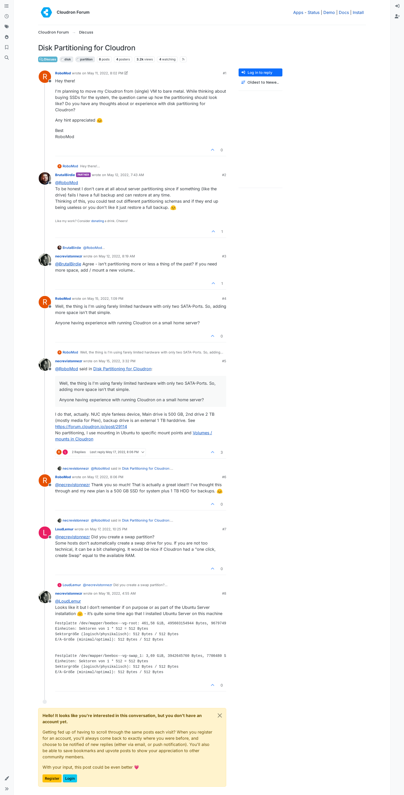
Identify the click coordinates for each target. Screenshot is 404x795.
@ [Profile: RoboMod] (66, 182)
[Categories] (6, 6)
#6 (224, 477)
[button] (6, 778)
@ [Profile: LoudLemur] (68, 601)
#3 (224, 256)
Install (358, 12)
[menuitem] (397, 6)
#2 (224, 175)
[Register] (397, 16)
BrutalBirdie (65, 175)
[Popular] (6, 37)
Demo (329, 12)
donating (97, 221)
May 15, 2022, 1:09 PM (105, 298)
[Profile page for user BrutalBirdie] (45, 178)
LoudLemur (64, 529)
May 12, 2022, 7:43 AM (125, 175)
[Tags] (6, 27)
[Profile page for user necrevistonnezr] (45, 260)
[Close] (220, 715)
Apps (298, 12)
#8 (224, 593)
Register (52, 778)
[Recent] (6, 16)
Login (70, 778)
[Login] (397, 6)
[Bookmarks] (6, 47)
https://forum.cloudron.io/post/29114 (91, 426)
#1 (224, 73)
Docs (344, 12)
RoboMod (63, 73)
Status (313, 12)
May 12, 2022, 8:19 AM (117, 256)
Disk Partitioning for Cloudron (122, 368)
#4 (224, 298)
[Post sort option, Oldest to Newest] (260, 82)
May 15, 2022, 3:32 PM (117, 361)
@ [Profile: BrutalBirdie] (68, 263)
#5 (224, 361)
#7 (224, 529)
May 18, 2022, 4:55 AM (117, 593)
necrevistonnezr (68, 256)
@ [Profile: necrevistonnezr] (72, 484)
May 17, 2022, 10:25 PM (108, 529)
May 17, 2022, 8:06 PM (105, 477)
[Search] (6, 58)
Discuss (47, 59)
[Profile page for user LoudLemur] (45, 532)
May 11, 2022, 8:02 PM (105, 73)
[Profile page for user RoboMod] (45, 76)
